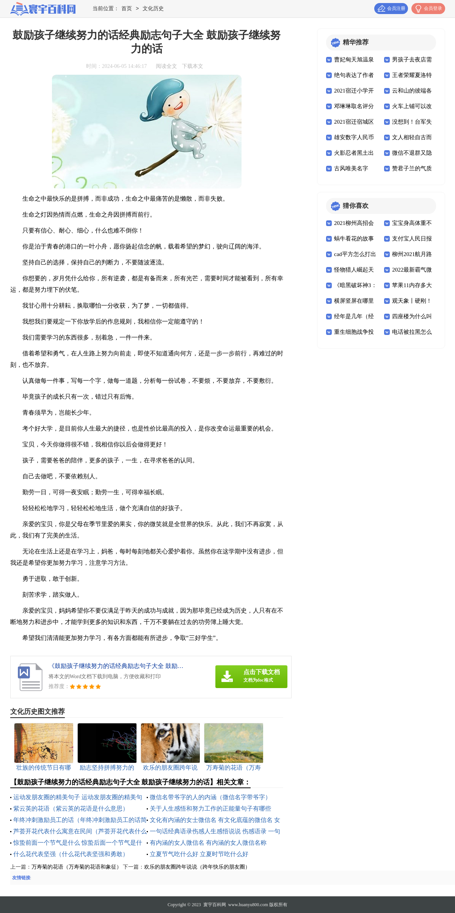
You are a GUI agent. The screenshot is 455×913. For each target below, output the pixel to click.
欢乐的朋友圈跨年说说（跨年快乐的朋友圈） (197, 867)
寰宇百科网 (214, 904)
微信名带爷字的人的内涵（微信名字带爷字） (210, 797)
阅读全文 (166, 66)
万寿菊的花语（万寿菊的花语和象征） (76, 867)
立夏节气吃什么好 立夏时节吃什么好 (199, 854)
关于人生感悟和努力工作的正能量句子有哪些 (210, 808)
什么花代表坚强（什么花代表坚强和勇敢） (71, 854)
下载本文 (192, 66)
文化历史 (153, 9)
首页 (126, 9)
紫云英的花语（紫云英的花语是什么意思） (71, 808)
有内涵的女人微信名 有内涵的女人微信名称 (208, 842)
